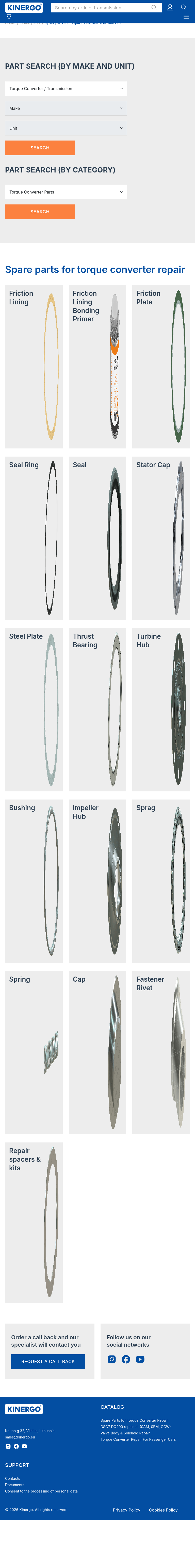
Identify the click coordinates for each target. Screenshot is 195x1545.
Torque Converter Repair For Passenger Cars (138, 1439)
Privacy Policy (126, 1510)
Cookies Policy (163, 1510)
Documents (14, 1485)
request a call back (48, 1361)
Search (40, 147)
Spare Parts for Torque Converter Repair (134, 1420)
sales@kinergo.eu (20, 1437)
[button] (106, 7)
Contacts (12, 1478)
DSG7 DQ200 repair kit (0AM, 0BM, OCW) (136, 1427)
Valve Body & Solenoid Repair (125, 1433)
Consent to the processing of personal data (41, 1491)
